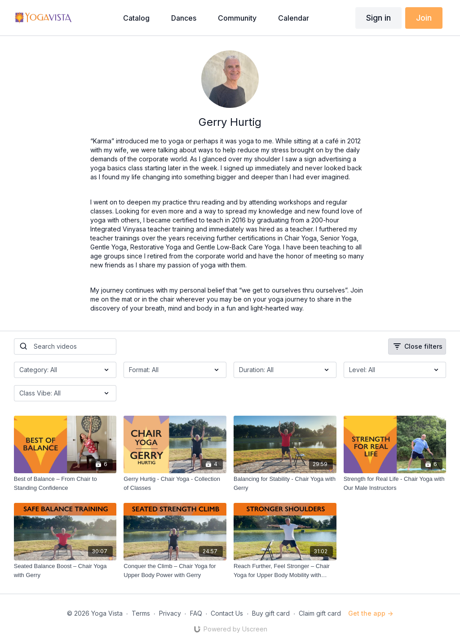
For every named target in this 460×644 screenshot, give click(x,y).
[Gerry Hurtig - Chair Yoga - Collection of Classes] (175, 483)
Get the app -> (370, 613)
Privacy (170, 613)
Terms (141, 613)
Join (424, 17)
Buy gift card (271, 613)
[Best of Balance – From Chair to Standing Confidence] (65, 483)
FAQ (196, 613)
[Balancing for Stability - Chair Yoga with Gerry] (285, 483)
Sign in (378, 17)
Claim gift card (320, 613)
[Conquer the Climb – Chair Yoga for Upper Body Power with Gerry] (175, 570)
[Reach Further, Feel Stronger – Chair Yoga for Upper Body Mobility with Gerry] (285, 570)
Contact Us (227, 613)
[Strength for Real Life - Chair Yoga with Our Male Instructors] (395, 483)
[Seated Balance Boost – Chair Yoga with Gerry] (65, 570)
